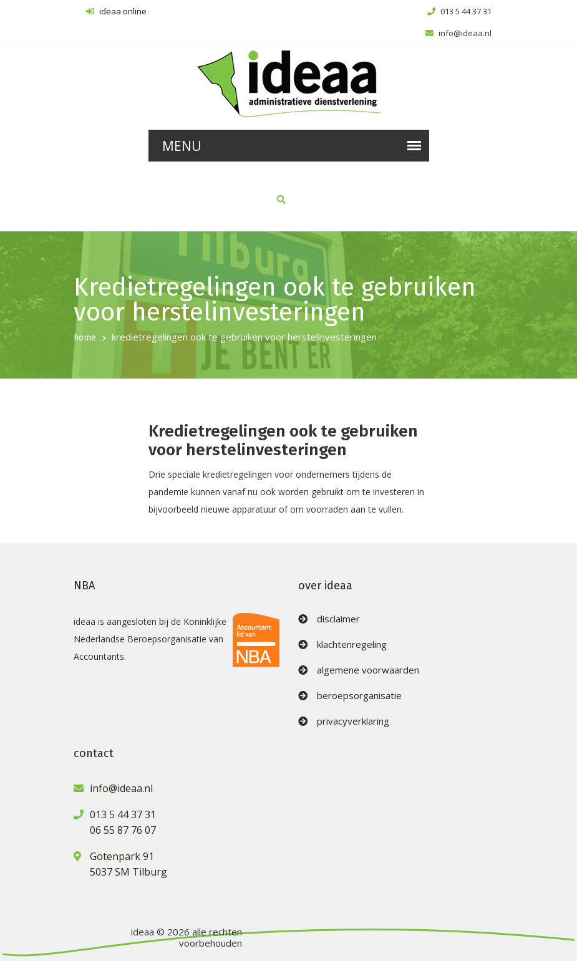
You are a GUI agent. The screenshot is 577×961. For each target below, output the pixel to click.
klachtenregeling (352, 644)
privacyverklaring (353, 721)
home (85, 337)
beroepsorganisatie (359, 696)
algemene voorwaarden (368, 670)
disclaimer (338, 619)
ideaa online (116, 11)
